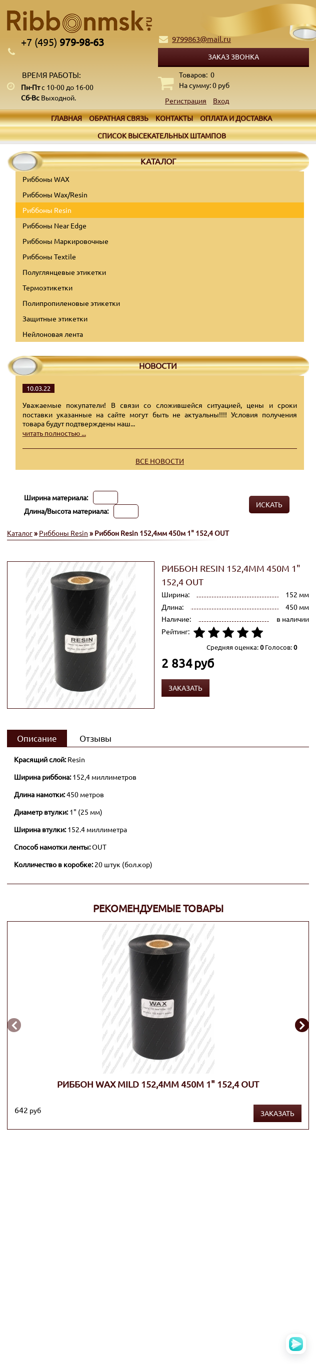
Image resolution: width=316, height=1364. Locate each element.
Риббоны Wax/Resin (55, 194)
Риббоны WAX (46, 178)
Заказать (277, 1113)
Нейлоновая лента (52, 333)
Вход (221, 100)
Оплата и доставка (236, 117)
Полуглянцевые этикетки (64, 271)
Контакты (174, 117)
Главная (66, 117)
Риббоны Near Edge (54, 225)
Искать (269, 504)
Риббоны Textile (49, 256)
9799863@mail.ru (201, 38)
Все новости (160, 460)
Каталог (19, 532)
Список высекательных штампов (162, 135)
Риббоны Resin (47, 209)
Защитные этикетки (55, 318)
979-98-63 (62, 41)
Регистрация (185, 100)
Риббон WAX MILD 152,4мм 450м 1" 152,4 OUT (158, 1083)
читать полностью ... (54, 432)
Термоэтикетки (47, 287)
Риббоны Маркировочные (65, 240)
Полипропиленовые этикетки (71, 302)
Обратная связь (118, 117)
